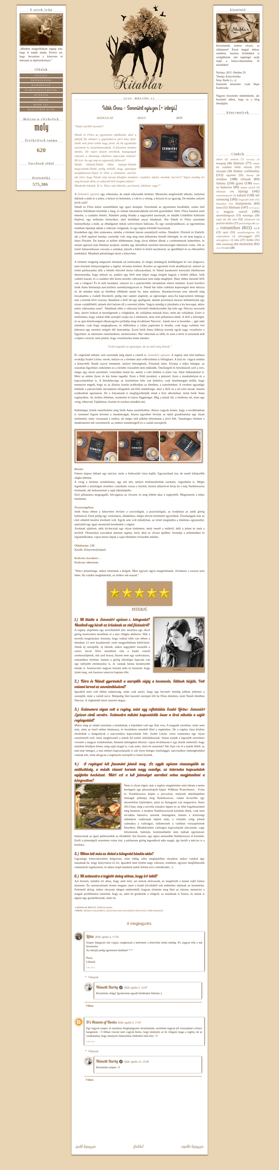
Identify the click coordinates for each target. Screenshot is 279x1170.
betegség (221, 163)
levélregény (254, 207)
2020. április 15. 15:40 (136, 1061)
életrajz (250, 175)
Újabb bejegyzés (86, 1146)
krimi (219, 207)
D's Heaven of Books (101, 1022)
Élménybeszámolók (41, 90)
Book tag (41, 104)
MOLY (141, 117)
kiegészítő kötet (246, 199)
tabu (236, 239)
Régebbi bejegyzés (192, 1146)
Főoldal (138, 1146)
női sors (232, 219)
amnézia (234, 159)
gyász (239, 183)
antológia (250, 159)
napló (219, 219)
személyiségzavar (246, 232)
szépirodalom (223, 236)
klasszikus (221, 203)
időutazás (221, 191)
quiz (257, 223)
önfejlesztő (249, 219)
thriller (250, 239)
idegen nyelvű (247, 187)
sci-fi (257, 228)
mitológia (140, 911)
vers (218, 248)
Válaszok (93, 977)
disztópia (221, 171)
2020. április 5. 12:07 (135, 987)
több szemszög (155, 911)
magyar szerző (126, 911)
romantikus (230, 227)
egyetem (231, 175)
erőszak (246, 179)
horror (256, 183)
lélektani (111, 911)
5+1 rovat (41, 100)
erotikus (221, 179)
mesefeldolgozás (225, 215)
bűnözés (238, 163)
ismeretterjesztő (224, 195)
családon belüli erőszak (237, 167)
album (219, 159)
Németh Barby (107, 987)
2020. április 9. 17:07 (129, 1022)
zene (226, 247)
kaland (241, 195)
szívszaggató (245, 236)
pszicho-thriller (224, 223)
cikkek (256, 163)
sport (225, 232)
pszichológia (245, 223)
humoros (226, 187)
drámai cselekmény (94, 911)
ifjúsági (243, 191)
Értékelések (41, 80)
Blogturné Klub (41, 109)
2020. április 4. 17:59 (106, 936)
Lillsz (90, 936)
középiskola (243, 203)
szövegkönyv (222, 240)
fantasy (221, 183)
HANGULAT (105, 117)
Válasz (90, 967)
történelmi (246, 244)
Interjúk (41, 95)
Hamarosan (41, 85)
